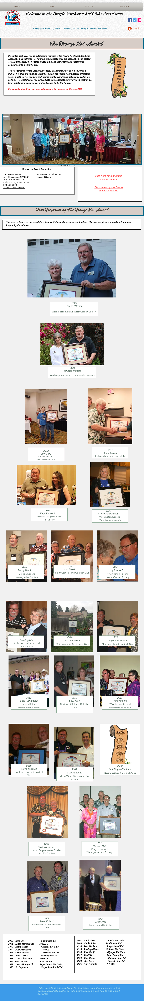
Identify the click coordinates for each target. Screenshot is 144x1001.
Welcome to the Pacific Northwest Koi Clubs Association (74, 13)
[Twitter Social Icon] (135, 20)
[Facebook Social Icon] (130, 20)
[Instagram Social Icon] (139, 20)
